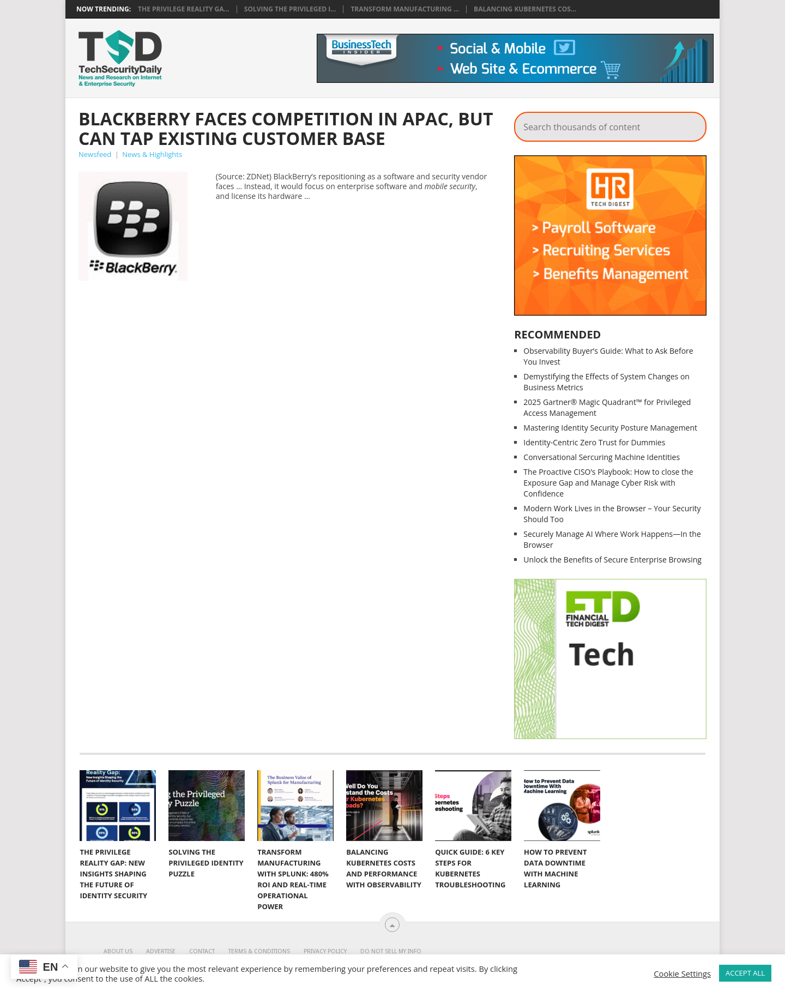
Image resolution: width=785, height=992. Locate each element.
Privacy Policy (325, 951)
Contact (202, 951)
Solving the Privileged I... (290, 9)
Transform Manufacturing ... (405, 9)
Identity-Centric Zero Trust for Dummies (594, 442)
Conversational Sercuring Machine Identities (601, 457)
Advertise (161, 951)
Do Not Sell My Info (390, 951)
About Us (118, 951)
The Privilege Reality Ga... (184, 9)
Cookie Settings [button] (682, 973)
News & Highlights (152, 154)
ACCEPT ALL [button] (745, 973)
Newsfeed (94, 154)
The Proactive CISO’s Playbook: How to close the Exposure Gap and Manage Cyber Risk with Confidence (608, 483)
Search (691, 124)
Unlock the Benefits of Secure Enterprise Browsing (612, 559)
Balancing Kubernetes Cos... (525, 9)
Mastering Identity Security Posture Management (610, 427)
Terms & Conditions (259, 951)
